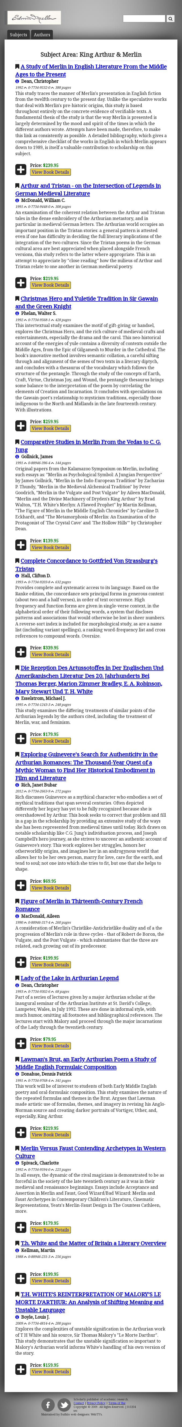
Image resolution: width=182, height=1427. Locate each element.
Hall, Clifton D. (33, 576)
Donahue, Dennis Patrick (43, 1074)
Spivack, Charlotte (37, 1163)
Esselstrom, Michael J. (40, 698)
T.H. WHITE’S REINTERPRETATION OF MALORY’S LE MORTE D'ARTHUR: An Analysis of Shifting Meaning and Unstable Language (89, 1302)
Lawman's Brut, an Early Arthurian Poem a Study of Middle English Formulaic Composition (85, 1063)
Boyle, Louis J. (32, 1317)
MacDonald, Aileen (37, 916)
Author (42, 35)
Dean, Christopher (37, 81)
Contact (79, 1403)
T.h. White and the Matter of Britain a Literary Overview (93, 1243)
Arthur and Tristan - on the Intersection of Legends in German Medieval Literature (88, 189)
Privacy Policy (96, 1403)
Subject (18, 35)
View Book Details (50, 172)
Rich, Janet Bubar (36, 785)
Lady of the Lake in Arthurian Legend (70, 978)
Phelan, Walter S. (35, 313)
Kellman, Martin (35, 1250)
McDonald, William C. (40, 200)
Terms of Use (116, 1403)
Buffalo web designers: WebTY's (81, 1414)
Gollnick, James (34, 457)
